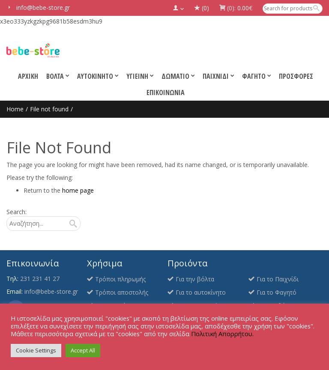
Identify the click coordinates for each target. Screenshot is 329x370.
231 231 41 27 (40, 279)
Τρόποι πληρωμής (120, 279)
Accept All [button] (83, 350)
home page (78, 190)
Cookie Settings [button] (36, 350)
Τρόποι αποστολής (121, 292)
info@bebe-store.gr (51, 291)
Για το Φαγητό (276, 292)
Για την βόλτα (195, 279)
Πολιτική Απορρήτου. (222, 333)
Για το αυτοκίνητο (201, 292)
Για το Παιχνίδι (278, 279)
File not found (49, 109)
